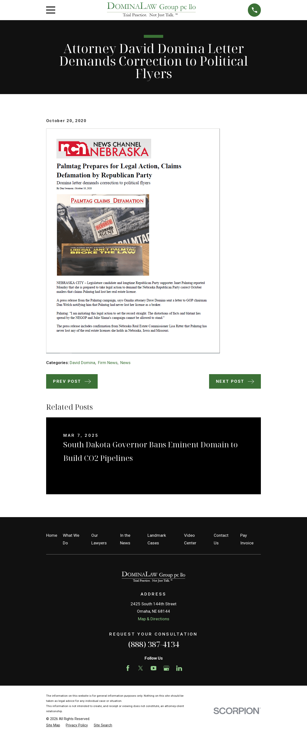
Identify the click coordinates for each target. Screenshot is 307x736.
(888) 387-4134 (153, 644)
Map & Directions (153, 618)
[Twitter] (141, 668)
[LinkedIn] (179, 668)
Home (51, 535)
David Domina (82, 362)
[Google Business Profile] (166, 668)
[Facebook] (128, 668)
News (125, 362)
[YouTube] (154, 668)
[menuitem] (53, 725)
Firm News (108, 362)
